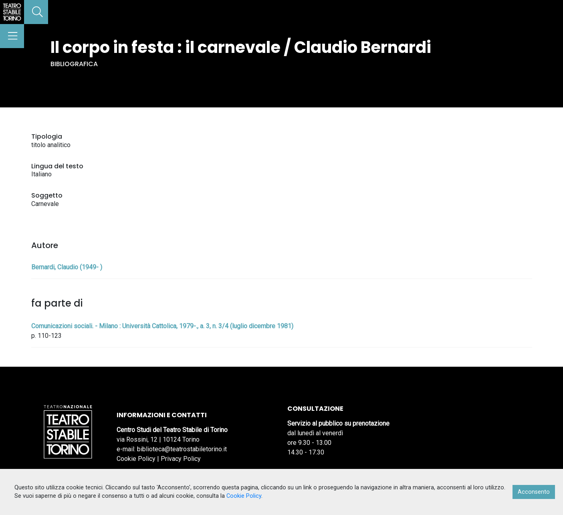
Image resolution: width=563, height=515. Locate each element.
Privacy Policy (181, 458)
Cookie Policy (136, 458)
